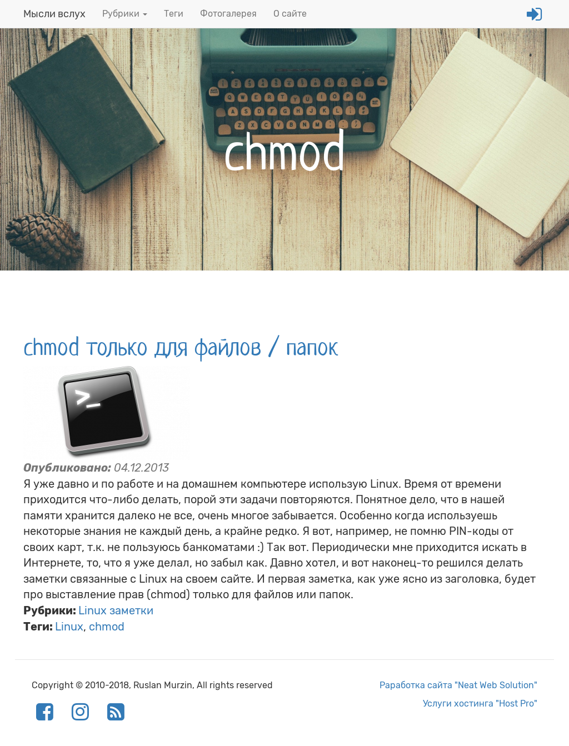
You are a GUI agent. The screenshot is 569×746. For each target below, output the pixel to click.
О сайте (290, 13)
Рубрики (124, 13)
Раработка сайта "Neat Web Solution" (458, 685)
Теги (173, 13)
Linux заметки (115, 610)
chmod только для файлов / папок (180, 347)
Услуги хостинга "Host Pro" (480, 703)
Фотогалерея (228, 13)
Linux (69, 626)
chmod (106, 626)
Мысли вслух (54, 14)
